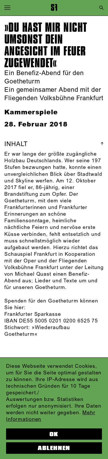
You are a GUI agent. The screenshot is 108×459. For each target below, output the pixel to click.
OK (54, 434)
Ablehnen (54, 448)
